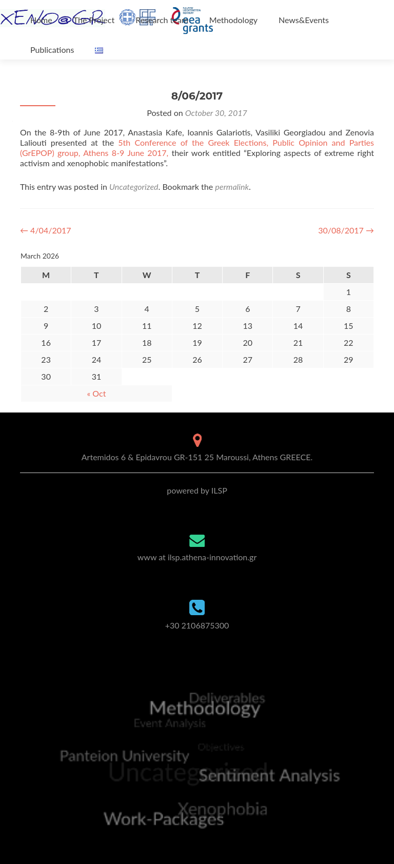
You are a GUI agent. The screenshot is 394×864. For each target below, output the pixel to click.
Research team (161, 20)
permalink (232, 186)
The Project (93, 20)
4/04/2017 (45, 230)
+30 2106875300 (197, 625)
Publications (52, 49)
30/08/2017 (346, 230)
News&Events (304, 20)
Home (41, 20)
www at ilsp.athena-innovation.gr (197, 557)
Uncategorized (133, 186)
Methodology (233, 20)
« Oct (96, 393)
